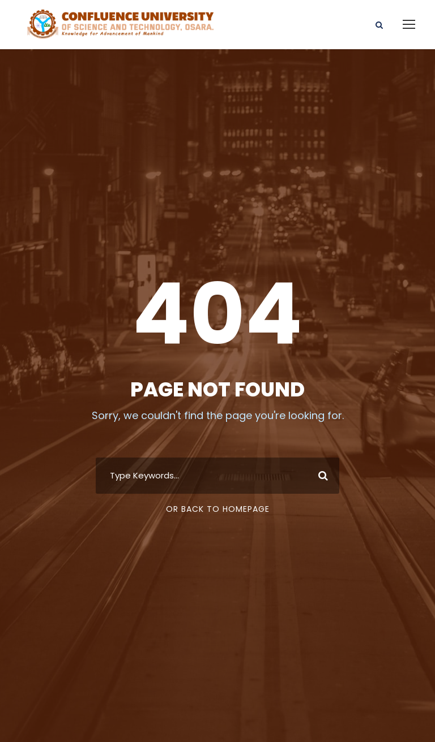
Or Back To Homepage (218, 512)
